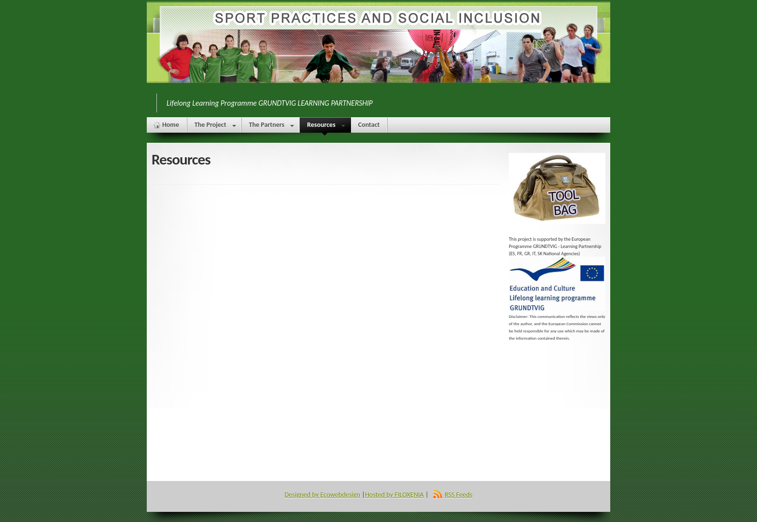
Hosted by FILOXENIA (394, 494)
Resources (325, 127)
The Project (215, 127)
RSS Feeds (459, 494)
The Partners (271, 127)
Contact (369, 125)
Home (170, 125)
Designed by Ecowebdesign (322, 494)
